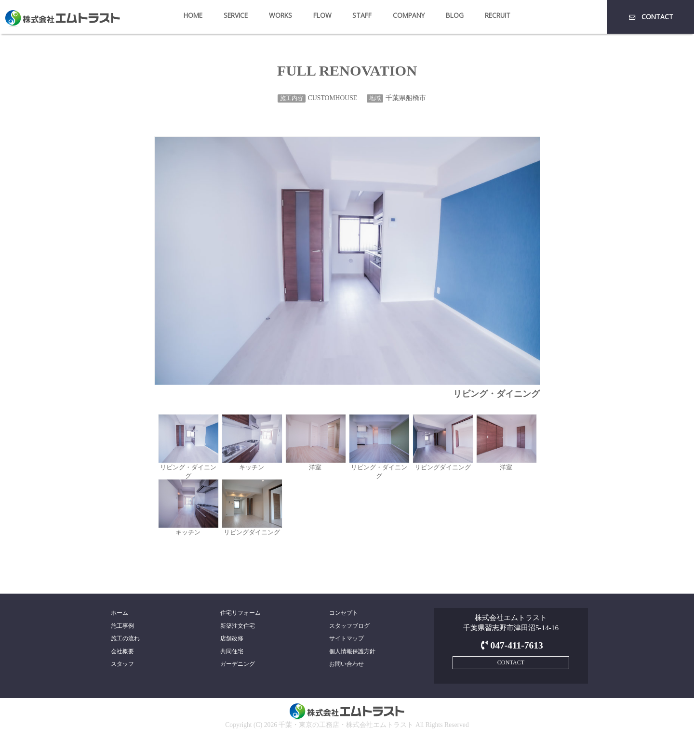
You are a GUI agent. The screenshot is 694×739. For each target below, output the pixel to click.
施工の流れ (125, 638)
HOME (193, 15)
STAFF (362, 15)
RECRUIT (497, 15)
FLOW (322, 15)
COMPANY (409, 15)
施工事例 (122, 625)
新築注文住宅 (237, 625)
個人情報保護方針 (352, 651)
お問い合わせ (346, 664)
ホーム (119, 612)
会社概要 (122, 651)
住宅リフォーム (240, 612)
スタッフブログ (349, 625)
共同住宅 (231, 651)
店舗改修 (231, 638)
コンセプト (343, 612)
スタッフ (122, 664)
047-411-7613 (511, 645)
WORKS (280, 15)
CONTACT (650, 16)
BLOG (455, 15)
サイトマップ (346, 638)
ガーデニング (237, 664)
